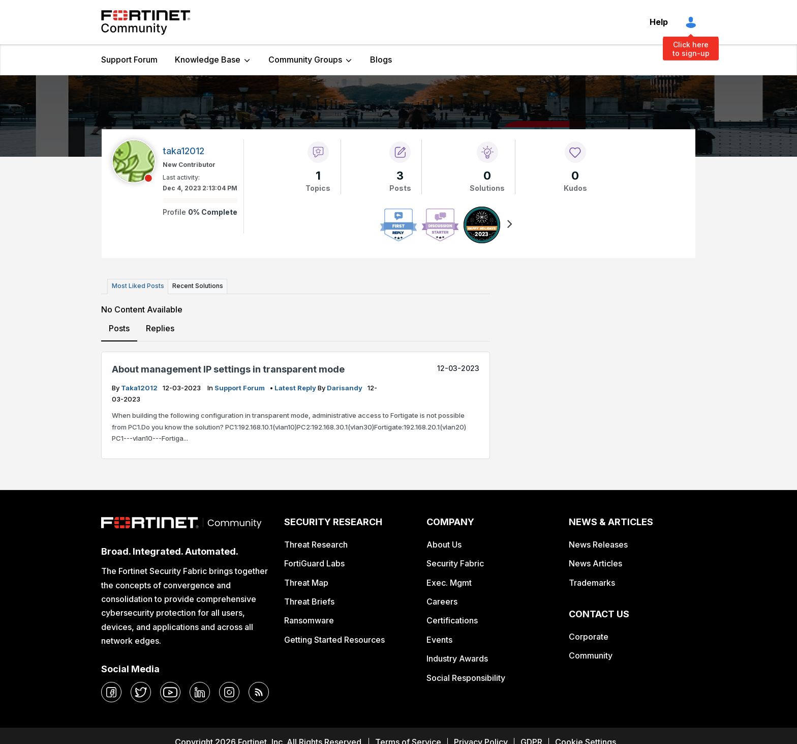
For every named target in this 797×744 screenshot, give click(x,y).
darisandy (345, 387)
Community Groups (305, 59)
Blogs (381, 59)
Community (590, 655)
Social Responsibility (465, 677)
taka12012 (140, 387)
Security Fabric (455, 563)
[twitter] (141, 692)
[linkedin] (200, 692)
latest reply (296, 387)
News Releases (598, 544)
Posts (119, 328)
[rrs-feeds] (259, 692)
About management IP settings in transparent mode (228, 369)
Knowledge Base (207, 59)
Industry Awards (457, 658)
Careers (441, 601)
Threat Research (316, 544)
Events (439, 639)
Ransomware (309, 620)
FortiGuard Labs (314, 563)
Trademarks (592, 582)
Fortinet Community (145, 22)
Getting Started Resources (334, 639)
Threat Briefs (309, 601)
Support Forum (129, 59)
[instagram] (229, 692)
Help (659, 22)
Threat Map (306, 582)
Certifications (452, 620)
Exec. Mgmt (449, 582)
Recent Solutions (196, 286)
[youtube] (170, 692)
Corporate (588, 636)
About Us (444, 544)
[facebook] (111, 692)
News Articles (595, 563)
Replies (160, 328)
